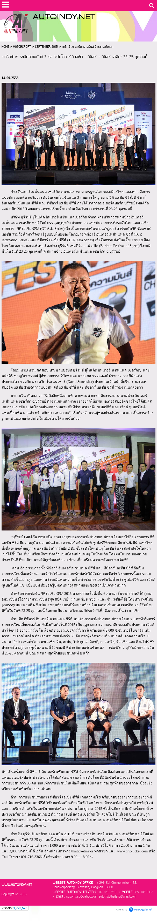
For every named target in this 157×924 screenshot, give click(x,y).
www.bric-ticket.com (132, 851)
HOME (5, 47)
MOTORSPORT (22, 47)
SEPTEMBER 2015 (46, 47)
